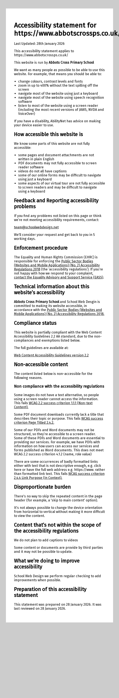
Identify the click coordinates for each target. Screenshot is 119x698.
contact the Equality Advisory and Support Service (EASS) (58, 277)
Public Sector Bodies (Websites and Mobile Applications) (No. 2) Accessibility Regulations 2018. (59, 312)
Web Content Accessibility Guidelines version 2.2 (51, 355)
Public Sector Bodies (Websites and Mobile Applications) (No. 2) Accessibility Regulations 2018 (57, 265)
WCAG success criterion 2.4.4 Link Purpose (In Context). (59, 476)
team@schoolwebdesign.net (36, 227)
